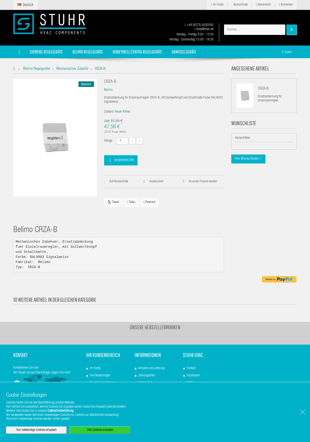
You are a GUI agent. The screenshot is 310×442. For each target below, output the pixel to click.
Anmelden (286, 5)
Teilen (131, 202)
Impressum (193, 375)
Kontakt (191, 368)
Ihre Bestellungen (100, 375)
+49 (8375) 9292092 (199, 25)
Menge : (109, 141)
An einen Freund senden (203, 181)
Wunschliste (240, 5)
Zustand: (109, 112)
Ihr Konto (217, 5)
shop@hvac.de (204, 29)
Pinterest (149, 202)
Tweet (113, 202)
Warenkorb (263, 5)
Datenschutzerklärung (60, 411)
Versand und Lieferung (151, 368)
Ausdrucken (156, 181)
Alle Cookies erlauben (100, 430)
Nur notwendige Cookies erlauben (36, 430)
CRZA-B (263, 89)
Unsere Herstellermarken (155, 327)
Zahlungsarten (146, 375)
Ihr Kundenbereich (103, 355)
